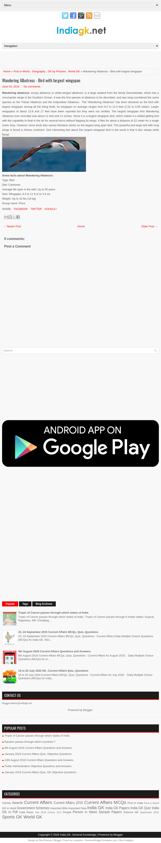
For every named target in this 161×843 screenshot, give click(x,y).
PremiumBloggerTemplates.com (101, 840)
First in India (135, 803)
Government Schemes (33, 808)
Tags (25, 603)
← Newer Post (12, 226)
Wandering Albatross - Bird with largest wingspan (41, 80)
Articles (6, 803)
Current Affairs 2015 (68, 803)
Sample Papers (110, 812)
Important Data (77, 808)
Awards (17, 803)
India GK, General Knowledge (78, 834)
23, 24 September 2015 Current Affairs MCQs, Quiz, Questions (58, 632)
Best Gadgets (126, 840)
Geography (38, 71)
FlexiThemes (45, 840)
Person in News (85, 812)
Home (7, 71)
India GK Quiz (140, 808)
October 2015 (54, 812)
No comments (31, 86)
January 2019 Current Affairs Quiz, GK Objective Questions (40, 772)
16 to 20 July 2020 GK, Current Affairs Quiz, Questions (53, 670)
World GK (74, 71)
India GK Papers (117, 808)
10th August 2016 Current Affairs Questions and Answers (39, 760)
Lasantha (78, 840)
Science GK (131, 812)
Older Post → (149, 226)
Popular (10, 603)
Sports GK (12, 816)
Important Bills (59, 808)
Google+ (50, 209)
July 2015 (40, 812)
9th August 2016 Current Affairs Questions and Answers (54, 651)
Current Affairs (38, 802)
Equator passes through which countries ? (30, 741)
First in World (22, 71)
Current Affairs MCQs (105, 802)
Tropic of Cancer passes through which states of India (53, 612)
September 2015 (149, 812)
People (67, 812)
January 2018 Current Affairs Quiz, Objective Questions (38, 754)
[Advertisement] (51, 59)
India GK (95, 807)
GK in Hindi (9, 808)
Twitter (36, 209)
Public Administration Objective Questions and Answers (38, 766)
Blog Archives (44, 603)
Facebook (20, 209)
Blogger (87, 710)
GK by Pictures (57, 71)
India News (26, 812)
